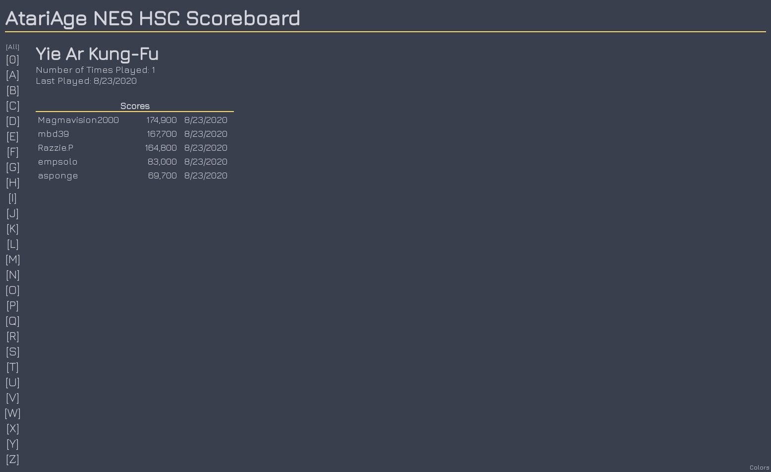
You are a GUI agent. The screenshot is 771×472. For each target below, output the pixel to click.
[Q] (13, 320)
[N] (13, 274)
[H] (13, 182)
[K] (13, 228)
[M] (13, 259)
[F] (13, 151)
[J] (13, 213)
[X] (13, 428)
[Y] (13, 443)
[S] (13, 351)
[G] (13, 167)
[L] (13, 243)
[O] (13, 289)
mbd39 (53, 133)
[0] (12, 59)
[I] (13, 197)
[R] (13, 336)
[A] (12, 74)
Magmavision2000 (78, 119)
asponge (58, 175)
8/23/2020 (205, 119)
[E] (13, 136)
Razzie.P (55, 147)
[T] (13, 366)
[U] (13, 382)
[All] (13, 46)
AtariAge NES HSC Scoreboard (152, 17)
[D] (13, 120)
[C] (13, 105)
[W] (13, 412)
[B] (13, 90)
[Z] (12, 459)
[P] (13, 305)
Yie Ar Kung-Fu (97, 53)
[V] (12, 397)
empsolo (58, 161)
